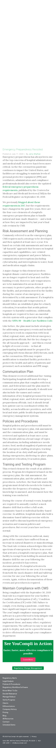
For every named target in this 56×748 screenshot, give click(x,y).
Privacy (34, 736)
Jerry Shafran (34, 154)
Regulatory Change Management (28, 668)
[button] (28, 659)
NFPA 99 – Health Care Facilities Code (32, 320)
